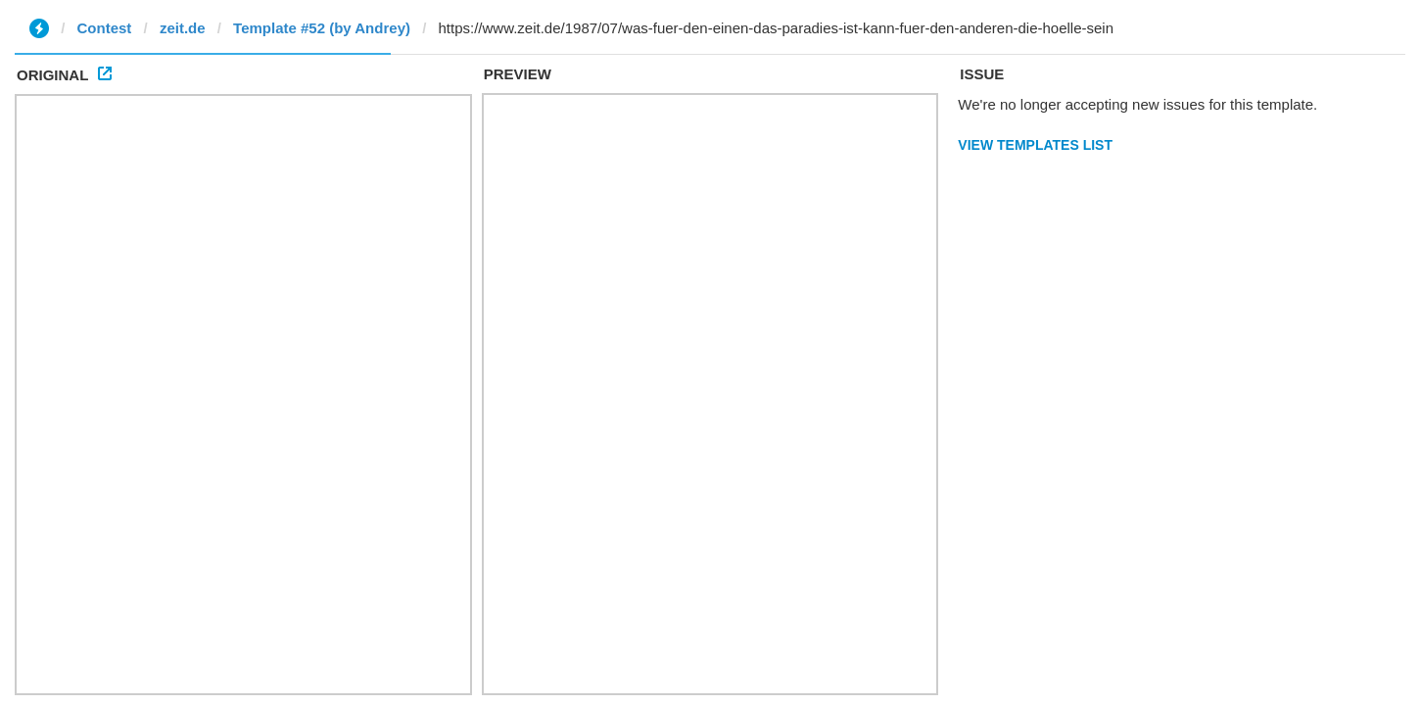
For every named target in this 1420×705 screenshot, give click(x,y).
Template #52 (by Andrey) (321, 28)
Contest (104, 28)
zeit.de (183, 28)
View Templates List (1035, 145)
